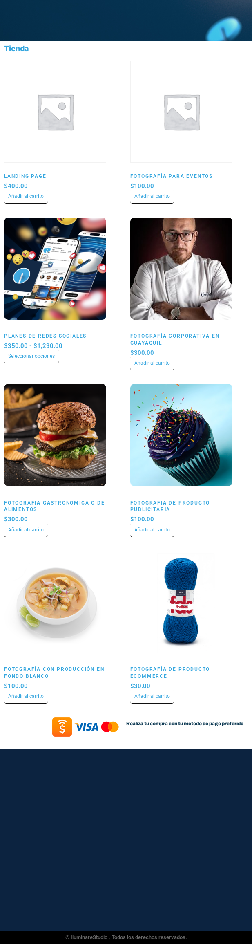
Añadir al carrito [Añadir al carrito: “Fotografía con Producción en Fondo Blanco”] (26, 696)
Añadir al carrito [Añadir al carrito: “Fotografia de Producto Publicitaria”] (152, 530)
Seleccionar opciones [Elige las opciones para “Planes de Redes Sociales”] (31, 356)
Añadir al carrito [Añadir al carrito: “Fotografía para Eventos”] (152, 196)
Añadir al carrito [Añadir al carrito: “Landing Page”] (26, 196)
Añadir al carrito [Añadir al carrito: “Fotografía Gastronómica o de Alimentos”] (26, 530)
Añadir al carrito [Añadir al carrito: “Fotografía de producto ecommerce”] (152, 696)
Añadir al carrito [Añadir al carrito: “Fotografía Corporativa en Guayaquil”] (152, 363)
